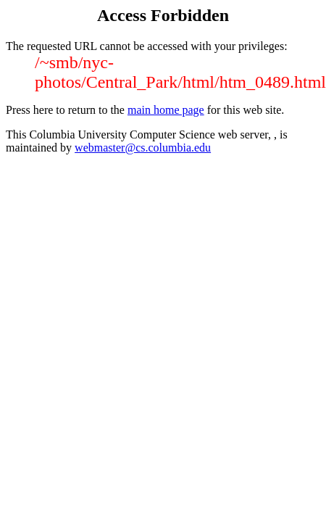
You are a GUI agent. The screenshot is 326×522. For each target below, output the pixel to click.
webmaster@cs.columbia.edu (143, 147)
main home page (166, 110)
